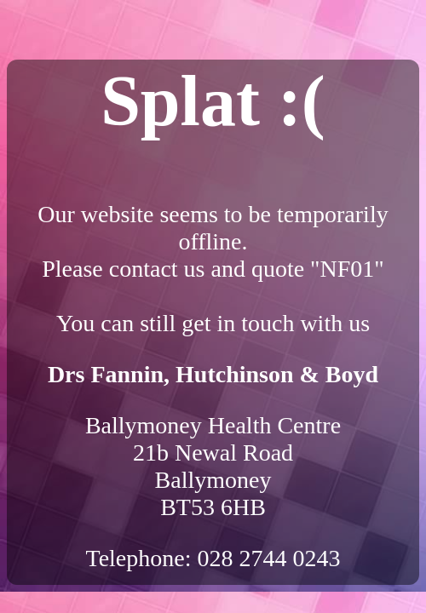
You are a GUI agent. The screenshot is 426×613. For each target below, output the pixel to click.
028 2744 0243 (269, 558)
